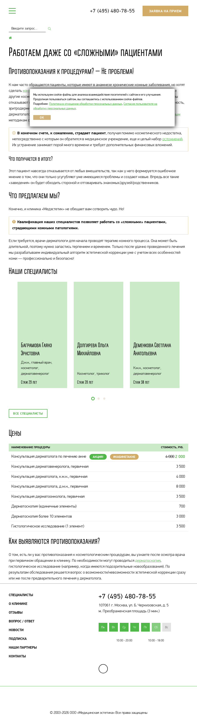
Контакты (17, 656)
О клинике (18, 604)
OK (42, 117)
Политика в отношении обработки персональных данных (85, 103)
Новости (16, 630)
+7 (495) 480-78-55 (112, 11)
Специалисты (21, 595)
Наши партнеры (23, 647)
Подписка (18, 639)
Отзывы (16, 612)
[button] (93, 398)
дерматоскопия (147, 560)
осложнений (172, 139)
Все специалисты (28, 413)
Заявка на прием (165, 11)
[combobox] (27, 28)
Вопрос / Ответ (21, 621)
